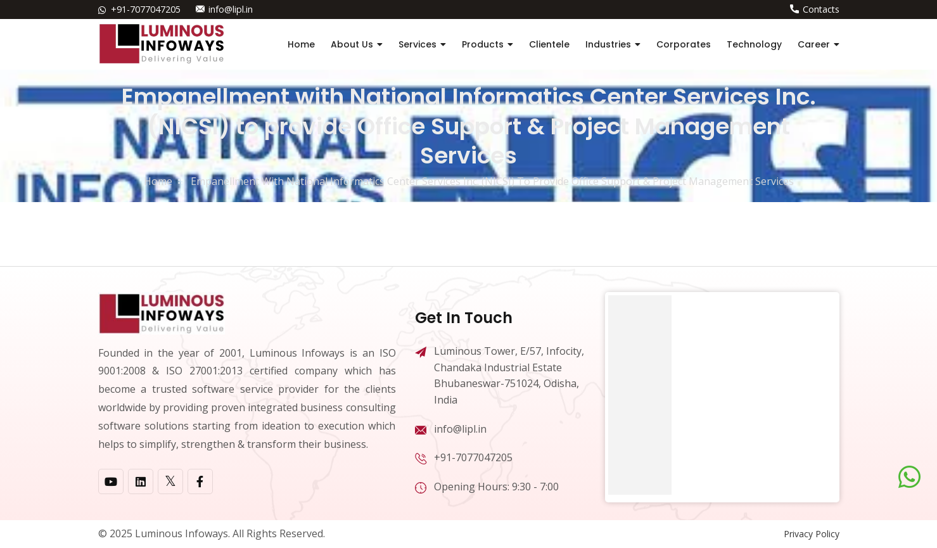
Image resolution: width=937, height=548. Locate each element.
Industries (608, 44)
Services (417, 44)
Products (483, 44)
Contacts (821, 9)
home (158, 181)
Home (301, 44)
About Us (352, 44)
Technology (754, 44)
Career (814, 44)
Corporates (683, 44)
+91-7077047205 (146, 9)
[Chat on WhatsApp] (909, 477)
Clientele (549, 44)
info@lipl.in (230, 9)
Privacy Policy (811, 534)
